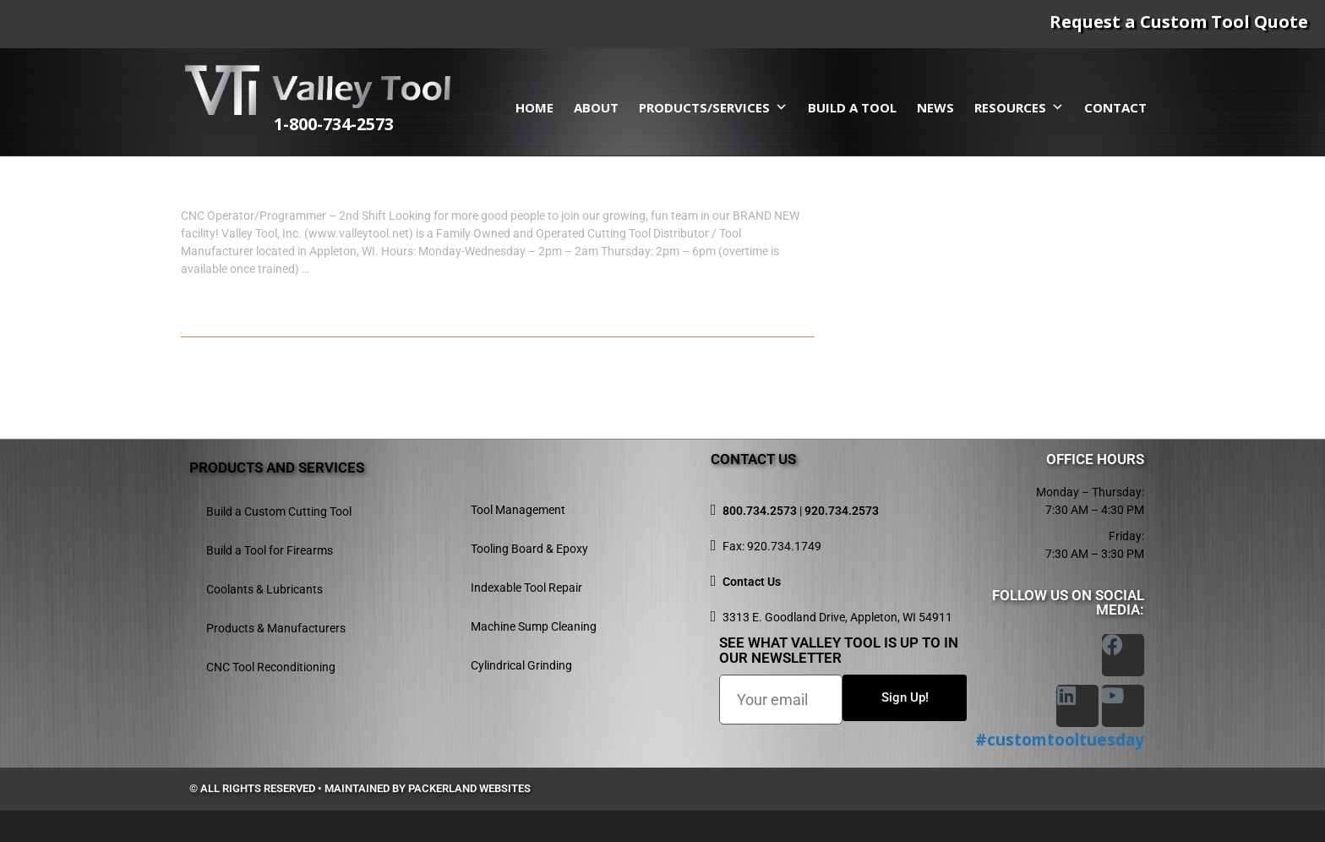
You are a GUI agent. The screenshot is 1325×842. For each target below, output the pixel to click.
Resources (1019, 107)
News (935, 107)
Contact (1115, 107)
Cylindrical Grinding (521, 665)
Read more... (233, 319)
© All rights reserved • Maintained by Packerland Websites (360, 788)
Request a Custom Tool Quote (1179, 21)
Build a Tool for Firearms (269, 550)
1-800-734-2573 (373, 124)
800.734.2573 (759, 510)
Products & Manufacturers (276, 628)
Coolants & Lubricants (264, 589)
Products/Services (713, 107)
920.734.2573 (841, 510)
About (596, 107)
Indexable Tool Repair (526, 587)
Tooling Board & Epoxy (529, 548)
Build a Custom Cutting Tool (279, 511)
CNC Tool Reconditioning (270, 667)
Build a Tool (852, 107)
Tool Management (518, 510)
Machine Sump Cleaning (534, 626)
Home (534, 107)
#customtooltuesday (1059, 740)
